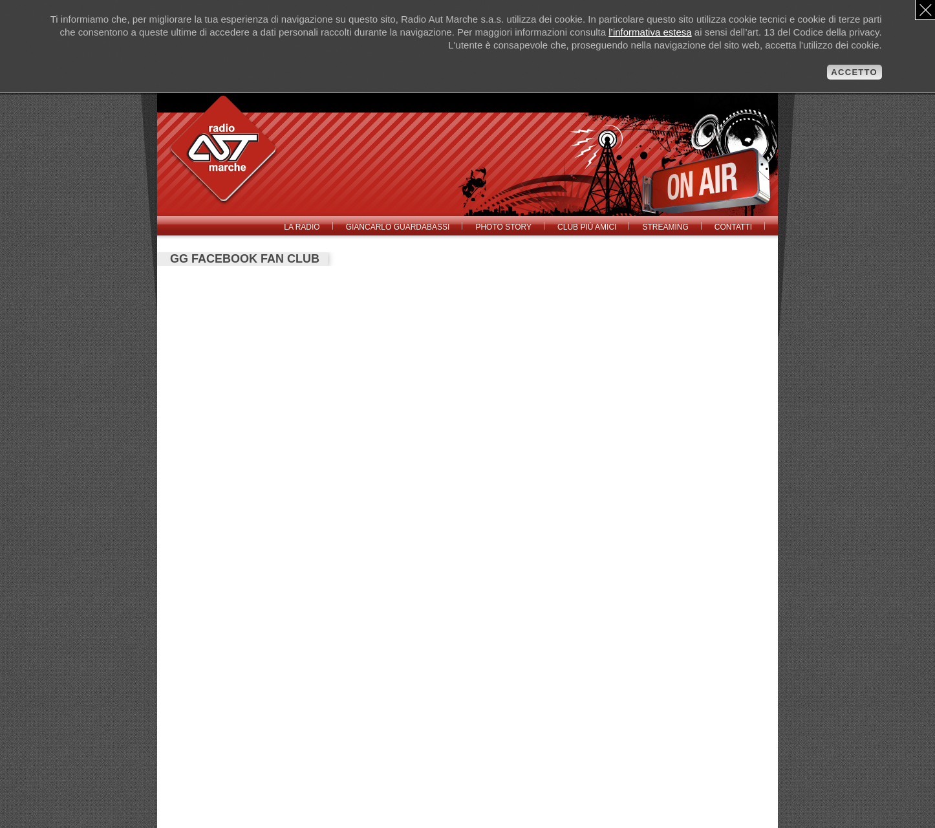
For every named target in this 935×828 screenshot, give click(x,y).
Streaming (665, 227)
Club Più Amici (586, 227)
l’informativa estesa (649, 32)
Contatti (733, 227)
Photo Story (503, 227)
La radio (301, 227)
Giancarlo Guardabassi (398, 227)
